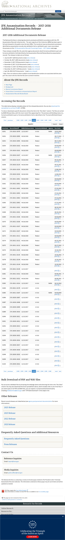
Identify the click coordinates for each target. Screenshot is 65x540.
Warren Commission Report (14, 89)
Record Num (14, 128)
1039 (21, 120)
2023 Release (9, 413)
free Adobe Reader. (22, 490)
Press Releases (10, 444)
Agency (51, 128)
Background (9, 87)
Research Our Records (12, 18)
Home (2, 18)
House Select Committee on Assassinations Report (21, 91)
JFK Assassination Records (26, 18)
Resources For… (7, 511)
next (56, 120)
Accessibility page (44, 491)
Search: (30, 124)
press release (31, 58)
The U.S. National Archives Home (26, 5)
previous (10, 120)
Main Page (9, 85)
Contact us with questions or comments (12, 499)
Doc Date (57, 128)
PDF (56, 133)
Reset (61, 124)
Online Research (7, 508)
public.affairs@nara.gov (15, 473)
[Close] (63, 516)
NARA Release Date (27, 128)
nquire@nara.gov (14, 461)
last (60, 120)
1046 (49, 120)
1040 (25, 120)
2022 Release (10, 419)
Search (58, 11)
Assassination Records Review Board (17, 93)
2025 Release (9, 407)
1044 (41, 120)
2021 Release (9, 424)
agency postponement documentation (40, 401)
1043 (37, 120)
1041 (29, 120)
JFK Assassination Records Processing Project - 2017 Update (32, 48)
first (5, 120)
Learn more (32, 537)
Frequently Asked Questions (16, 439)
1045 (45, 120)
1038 (17, 120)
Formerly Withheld (41, 128)
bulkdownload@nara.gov (14, 390)
